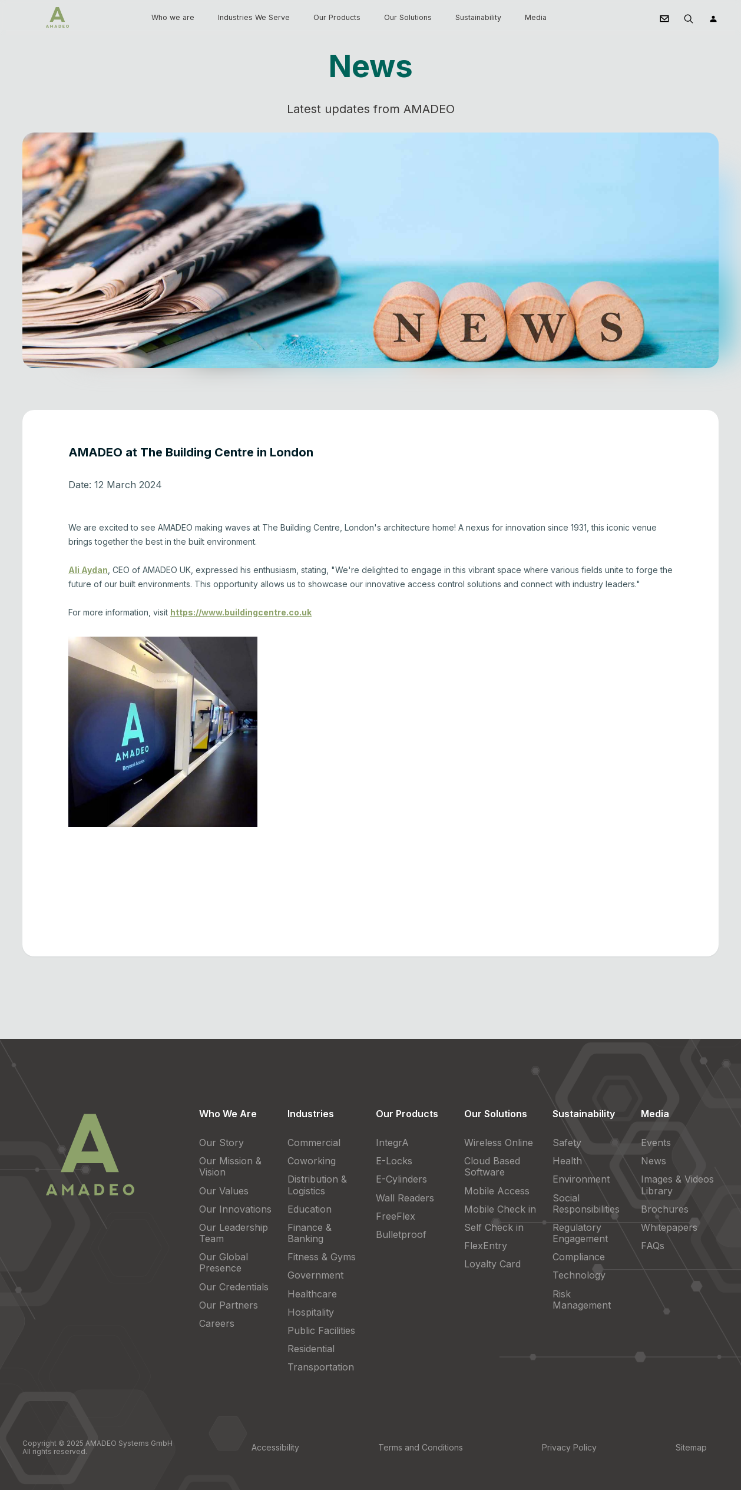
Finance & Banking (309, 1232)
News (653, 1161)
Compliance (579, 1257)
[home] (57, 17)
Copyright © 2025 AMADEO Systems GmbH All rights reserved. (97, 1447)
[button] (173, 17)
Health (567, 1161)
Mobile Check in (500, 1209)
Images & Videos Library (677, 1184)
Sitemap (691, 1447)
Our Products (336, 17)
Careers (216, 1323)
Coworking (311, 1161)
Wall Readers (405, 1198)
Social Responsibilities (586, 1203)
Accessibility (275, 1447)
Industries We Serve (254, 17)
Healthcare (312, 1294)
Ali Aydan (88, 570)
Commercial (313, 1142)
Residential (311, 1349)
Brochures (665, 1209)
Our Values (224, 1191)
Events (656, 1142)
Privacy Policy (569, 1447)
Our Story (221, 1142)
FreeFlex (395, 1216)
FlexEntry (485, 1245)
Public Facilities (321, 1330)
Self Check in (494, 1227)
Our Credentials (234, 1287)
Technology (579, 1275)
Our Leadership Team (233, 1232)
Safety (567, 1142)
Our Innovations (235, 1209)
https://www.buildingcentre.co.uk (241, 612)
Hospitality (310, 1312)
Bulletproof (401, 1234)
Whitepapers (669, 1227)
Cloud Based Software (492, 1166)
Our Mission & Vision (230, 1166)
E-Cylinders (401, 1179)
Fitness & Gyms (321, 1257)
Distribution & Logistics (317, 1184)
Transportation (320, 1367)
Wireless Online (498, 1142)
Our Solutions (408, 17)
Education (309, 1209)
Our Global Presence (223, 1262)
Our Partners (228, 1305)
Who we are (172, 17)
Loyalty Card (492, 1264)
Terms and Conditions (420, 1447)
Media (536, 17)
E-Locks (394, 1161)
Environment (581, 1179)
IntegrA (392, 1142)
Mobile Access (497, 1191)
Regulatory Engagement (580, 1232)
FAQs (652, 1245)
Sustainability (478, 17)
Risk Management (582, 1299)
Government (315, 1275)
